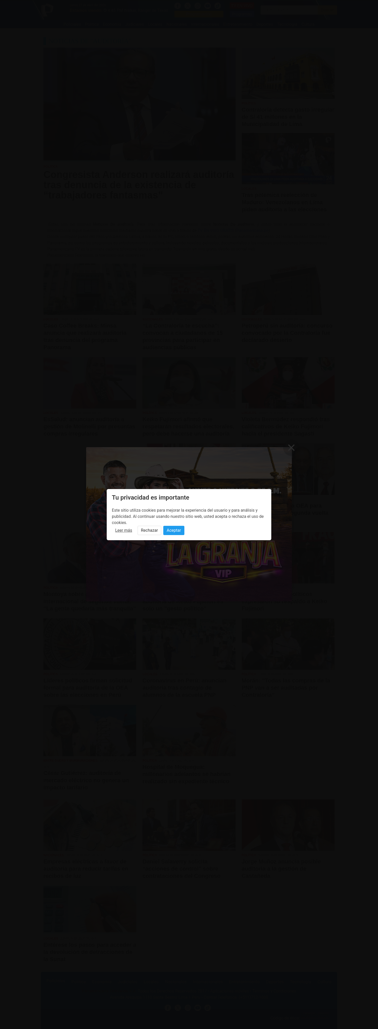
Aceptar (174, 530)
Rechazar (149, 530)
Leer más (123, 530)
